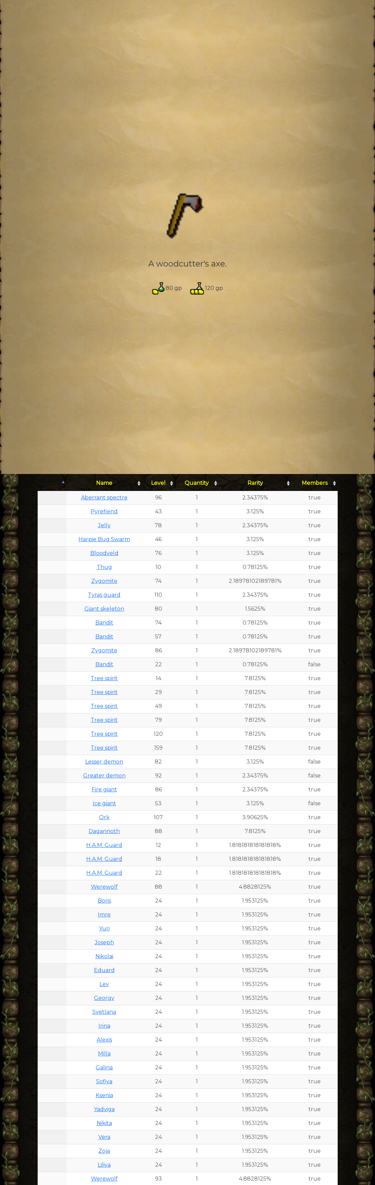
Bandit (104, 622)
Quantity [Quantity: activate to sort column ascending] (197, 483)
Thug (104, 567)
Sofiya (104, 1081)
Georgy (104, 998)
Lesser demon (104, 761)
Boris (104, 900)
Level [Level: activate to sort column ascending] (158, 483)
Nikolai (104, 956)
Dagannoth (104, 831)
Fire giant (104, 789)
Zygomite (104, 581)
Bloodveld (104, 553)
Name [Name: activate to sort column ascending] (104, 483)
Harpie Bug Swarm (104, 539)
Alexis (104, 1039)
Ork (104, 817)
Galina (104, 1067)
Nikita (104, 1123)
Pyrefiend (104, 511)
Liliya (104, 1165)
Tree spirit (104, 678)
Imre (104, 914)
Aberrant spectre (104, 497)
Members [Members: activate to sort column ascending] (314, 483)
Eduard (104, 970)
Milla (104, 1053)
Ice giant (104, 803)
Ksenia (104, 1095)
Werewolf (104, 887)
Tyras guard (104, 595)
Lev (104, 984)
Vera (104, 1137)
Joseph (104, 942)
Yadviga (104, 1109)
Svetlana (104, 1012)
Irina (104, 1026)
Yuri (104, 928)
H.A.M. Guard (104, 845)
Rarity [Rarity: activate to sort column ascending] (255, 483)
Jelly (104, 525)
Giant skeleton (104, 609)
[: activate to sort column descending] (52, 483)
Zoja (104, 1151)
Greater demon (104, 775)
